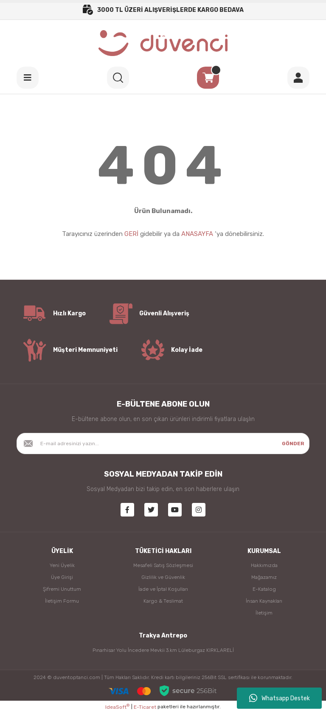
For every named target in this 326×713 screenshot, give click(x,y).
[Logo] (163, 43)
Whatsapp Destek (279, 698)
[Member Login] (298, 78)
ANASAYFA (197, 234)
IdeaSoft (117, 706)
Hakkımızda (264, 565)
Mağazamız (264, 577)
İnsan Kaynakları (264, 601)
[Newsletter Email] (163, 443)
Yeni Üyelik (62, 565)
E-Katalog (264, 589)
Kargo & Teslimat (163, 601)
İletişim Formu (62, 601)
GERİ (131, 234)
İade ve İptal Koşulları (163, 589)
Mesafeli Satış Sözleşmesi (163, 565)
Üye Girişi (62, 577)
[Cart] (208, 78)
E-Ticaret (145, 707)
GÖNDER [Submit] (293, 443)
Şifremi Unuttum (62, 589)
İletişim (264, 613)
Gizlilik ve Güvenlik (163, 577)
